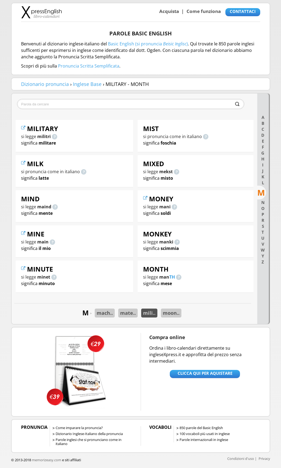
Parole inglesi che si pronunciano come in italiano (88, 441)
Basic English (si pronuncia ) (148, 44)
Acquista (169, 11)
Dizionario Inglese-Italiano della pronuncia (89, 433)
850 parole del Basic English (201, 427)
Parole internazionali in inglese (204, 439)
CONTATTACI (243, 11)
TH (172, 277)
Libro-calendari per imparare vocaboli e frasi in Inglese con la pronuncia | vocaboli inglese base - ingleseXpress (41, 12)
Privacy (264, 458)
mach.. (105, 313)
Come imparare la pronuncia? (79, 427)
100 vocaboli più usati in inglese (205, 433)
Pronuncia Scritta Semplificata (88, 66)
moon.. (171, 313)
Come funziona (204, 11)
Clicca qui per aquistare (205, 373)
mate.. (128, 313)
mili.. (149, 313)
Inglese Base (87, 84)
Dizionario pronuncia (45, 84)
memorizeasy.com (46, 459)
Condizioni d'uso (240, 458)
